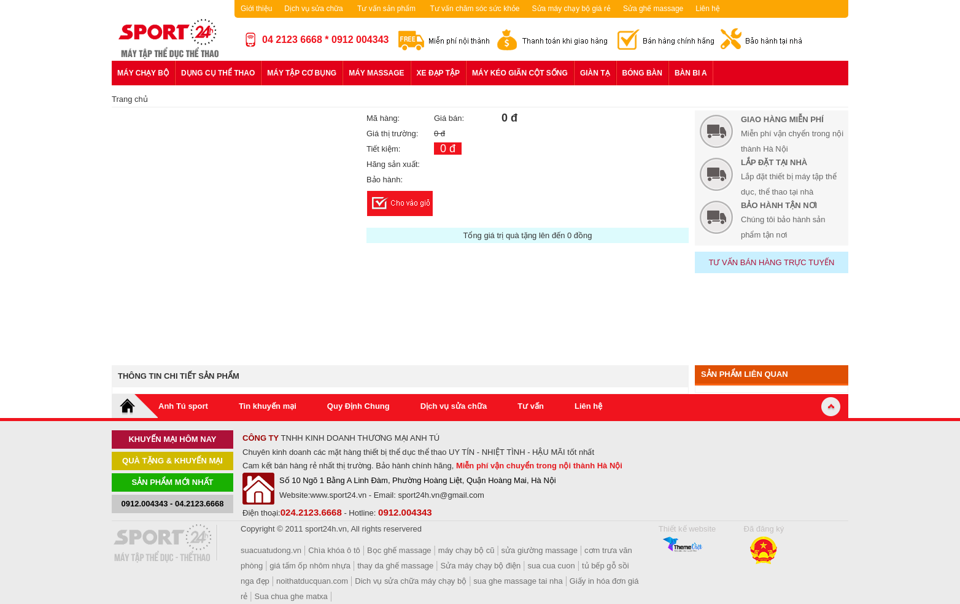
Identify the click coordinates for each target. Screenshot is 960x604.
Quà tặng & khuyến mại (172, 460)
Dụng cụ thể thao (218, 73)
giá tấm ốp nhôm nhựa (309, 565)
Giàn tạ (595, 73)
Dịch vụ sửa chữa (313, 8)
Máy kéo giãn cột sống (520, 73)
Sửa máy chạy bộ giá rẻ (571, 8)
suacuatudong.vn (271, 550)
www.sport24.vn (338, 495)
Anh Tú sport (183, 406)
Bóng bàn (642, 73)
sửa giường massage (539, 550)
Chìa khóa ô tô (334, 550)
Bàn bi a (691, 73)
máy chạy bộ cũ (466, 550)
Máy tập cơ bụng (301, 73)
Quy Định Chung (358, 406)
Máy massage (376, 73)
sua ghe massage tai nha (517, 581)
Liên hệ (707, 8)
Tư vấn (530, 406)
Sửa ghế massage (653, 8)
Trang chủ (130, 99)
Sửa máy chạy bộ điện (481, 565)
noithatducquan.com (312, 581)
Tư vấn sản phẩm (386, 8)
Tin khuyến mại (267, 406)
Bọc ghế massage (399, 550)
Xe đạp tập (438, 73)
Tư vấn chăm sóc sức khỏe (474, 8)
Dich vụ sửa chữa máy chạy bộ (410, 581)
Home (135, 406)
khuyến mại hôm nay (172, 439)
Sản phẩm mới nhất (173, 482)
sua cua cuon (551, 565)
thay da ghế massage (395, 565)
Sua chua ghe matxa (291, 596)
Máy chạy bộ (143, 73)
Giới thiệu (256, 8)
